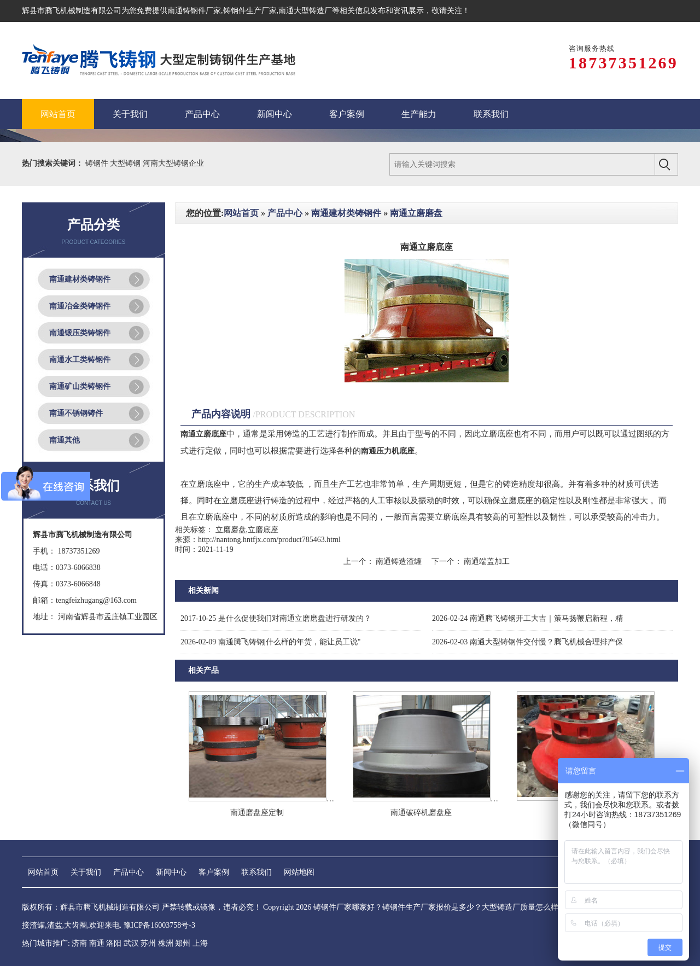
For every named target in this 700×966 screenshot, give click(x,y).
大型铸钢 (126, 163)
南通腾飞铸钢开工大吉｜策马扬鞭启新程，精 (527, 618)
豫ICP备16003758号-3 (159, 925)
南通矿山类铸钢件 (79, 386)
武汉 (131, 943)
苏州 (148, 943)
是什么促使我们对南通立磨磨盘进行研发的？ (275, 618)
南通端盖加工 (486, 561)
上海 (200, 943)
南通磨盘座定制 (257, 812)
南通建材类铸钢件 (79, 279)
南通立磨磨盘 (416, 213)
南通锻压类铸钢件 (79, 333)
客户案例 (214, 872)
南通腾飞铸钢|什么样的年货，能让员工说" (270, 642)
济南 (79, 943)
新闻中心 (171, 872)
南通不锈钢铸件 (76, 413)
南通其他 (64, 440)
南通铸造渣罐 (399, 561)
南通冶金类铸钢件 (79, 306)
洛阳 (113, 943)
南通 (96, 943)
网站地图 (299, 872)
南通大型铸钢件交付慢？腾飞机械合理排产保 (527, 642)
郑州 (182, 943)
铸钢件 (97, 163)
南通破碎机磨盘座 (421, 812)
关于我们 (86, 872)
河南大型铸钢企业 (173, 163)
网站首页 (241, 213)
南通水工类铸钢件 (79, 360)
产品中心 (284, 213)
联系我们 (256, 872)
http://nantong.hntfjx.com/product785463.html (269, 540)
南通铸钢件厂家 (194, 11)
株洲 (165, 943)
